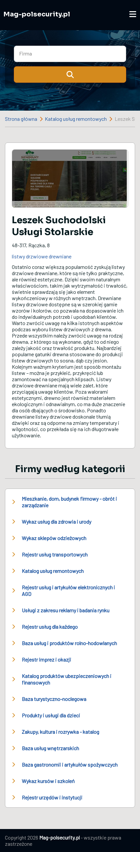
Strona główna (21, 119)
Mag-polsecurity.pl (36, 14)
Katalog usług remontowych (76, 119)
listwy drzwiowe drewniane (41, 256)
